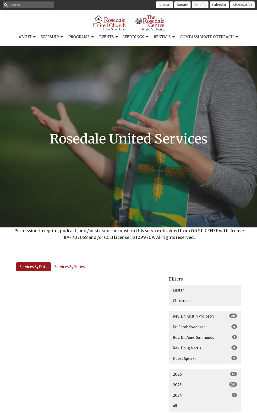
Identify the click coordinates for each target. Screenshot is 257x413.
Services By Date (33, 266)
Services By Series (69, 266)
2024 (205, 395)
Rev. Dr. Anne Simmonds (205, 337)
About (27, 37)
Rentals (200, 5)
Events (109, 37)
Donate (182, 5)
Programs (81, 37)
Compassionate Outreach (209, 37)
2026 (205, 374)
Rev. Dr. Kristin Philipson (205, 316)
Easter (178, 290)
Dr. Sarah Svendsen (205, 326)
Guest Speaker (205, 358)
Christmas (181, 300)
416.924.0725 (242, 5)
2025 (205, 384)
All (175, 406)
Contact (165, 5)
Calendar (219, 5)
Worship (52, 37)
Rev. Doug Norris (205, 347)
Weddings (136, 37)
